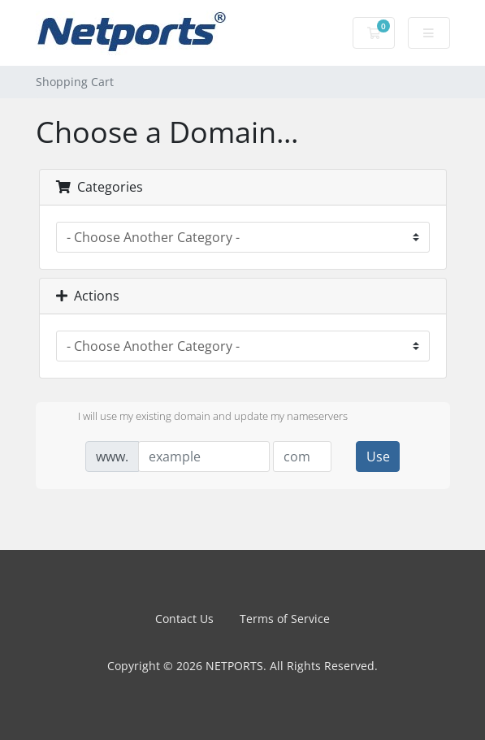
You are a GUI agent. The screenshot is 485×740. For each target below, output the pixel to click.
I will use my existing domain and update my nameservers (200, 417)
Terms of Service (285, 618)
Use (378, 456)
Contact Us (184, 618)
